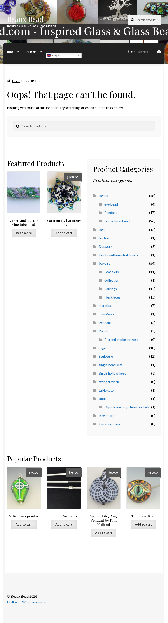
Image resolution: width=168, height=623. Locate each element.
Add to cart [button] (63, 233)
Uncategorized (110, 424)
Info (10, 51)
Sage (102, 348)
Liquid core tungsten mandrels (126, 407)
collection (111, 280)
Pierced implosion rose (121, 339)
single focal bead (117, 221)
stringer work (109, 382)
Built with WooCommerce (26, 602)
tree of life (106, 416)
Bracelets (111, 272)
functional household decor (119, 255)
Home (16, 81)
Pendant (110, 212)
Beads (103, 196)
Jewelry (104, 263)
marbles (105, 305)
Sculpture (106, 356)
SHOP (31, 51)
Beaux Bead (25, 19)
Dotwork (105, 246)
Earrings (110, 289)
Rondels (105, 331)
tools (102, 398)
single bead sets (110, 365)
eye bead (111, 204)
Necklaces (112, 297)
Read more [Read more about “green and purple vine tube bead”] (24, 233)
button (104, 238)
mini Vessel (107, 314)
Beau (102, 229)
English (54, 55)
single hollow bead (112, 373)
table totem (107, 390)
